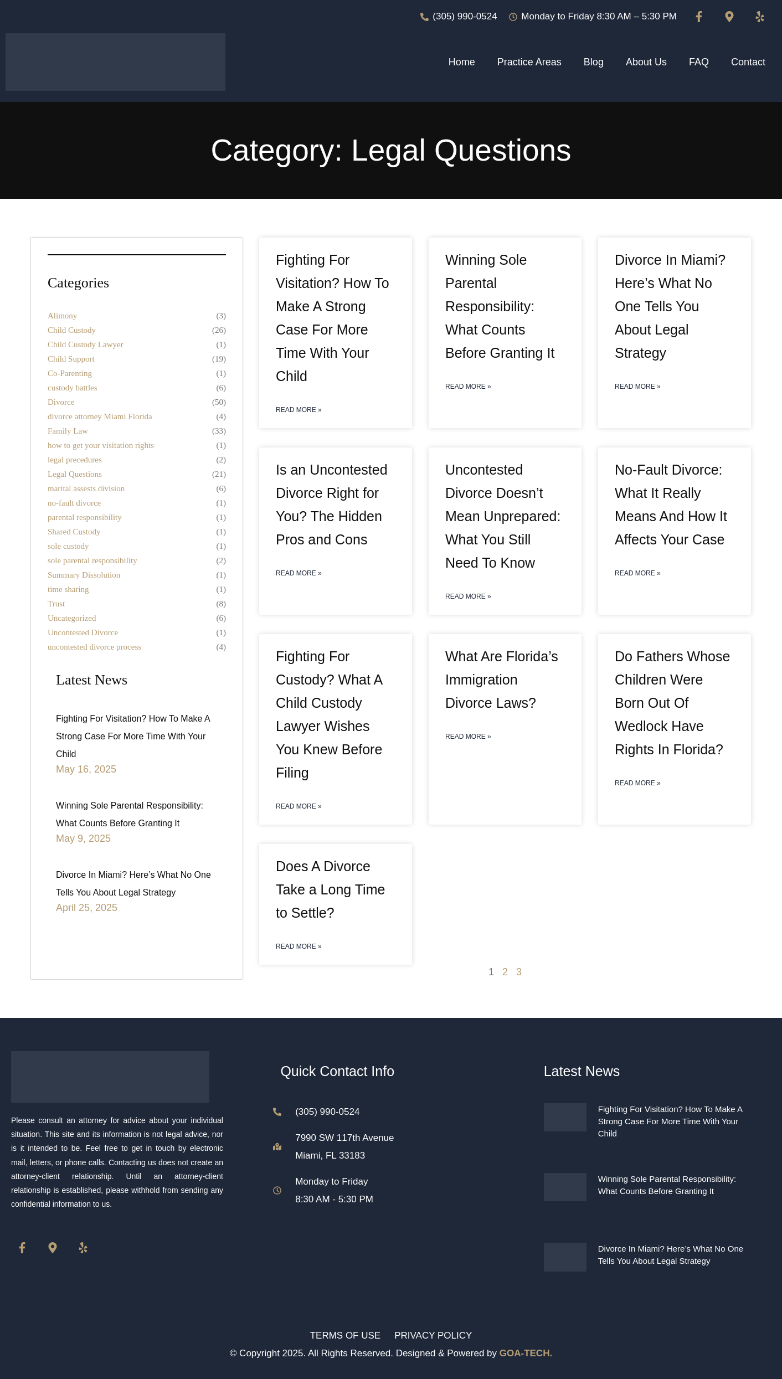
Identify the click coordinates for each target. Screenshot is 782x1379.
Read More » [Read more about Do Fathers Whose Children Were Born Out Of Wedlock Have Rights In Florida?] (638, 783)
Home (462, 62)
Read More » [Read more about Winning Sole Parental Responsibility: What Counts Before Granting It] (468, 386)
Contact (748, 62)
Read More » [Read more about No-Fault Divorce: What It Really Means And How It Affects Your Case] (638, 573)
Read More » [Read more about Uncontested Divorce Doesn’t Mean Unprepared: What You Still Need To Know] (468, 596)
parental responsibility (85, 517)
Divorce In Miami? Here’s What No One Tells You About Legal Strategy (670, 306)
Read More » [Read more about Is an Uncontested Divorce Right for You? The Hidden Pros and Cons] (299, 573)
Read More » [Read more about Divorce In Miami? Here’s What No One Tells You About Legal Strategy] (638, 386)
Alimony (62, 315)
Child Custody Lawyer (86, 344)
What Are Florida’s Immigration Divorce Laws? (501, 680)
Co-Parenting (70, 373)
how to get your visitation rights (101, 445)
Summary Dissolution (84, 574)
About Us (646, 62)
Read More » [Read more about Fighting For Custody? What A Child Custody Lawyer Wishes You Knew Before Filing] (299, 806)
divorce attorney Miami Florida (100, 416)
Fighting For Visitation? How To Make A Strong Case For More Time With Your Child (133, 736)
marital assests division (86, 488)
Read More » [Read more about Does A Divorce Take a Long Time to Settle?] (299, 946)
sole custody (68, 546)
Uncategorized (72, 618)
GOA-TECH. (526, 1353)
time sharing (68, 589)
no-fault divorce (74, 502)
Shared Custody (74, 531)
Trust (56, 603)
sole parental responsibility (92, 560)
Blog (594, 62)
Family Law (68, 430)
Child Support (71, 358)
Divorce (61, 402)
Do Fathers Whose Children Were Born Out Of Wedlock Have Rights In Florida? (672, 703)
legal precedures (75, 459)
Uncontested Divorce (83, 632)
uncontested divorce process (94, 646)
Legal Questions (75, 474)
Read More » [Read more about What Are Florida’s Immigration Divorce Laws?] (468, 736)
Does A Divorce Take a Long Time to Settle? (330, 889)
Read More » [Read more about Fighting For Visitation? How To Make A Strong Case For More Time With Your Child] (299, 410)
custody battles (72, 387)
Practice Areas (529, 62)
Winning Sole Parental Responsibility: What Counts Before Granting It (499, 306)
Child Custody (72, 330)
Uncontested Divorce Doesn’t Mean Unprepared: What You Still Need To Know (502, 516)
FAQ (699, 62)
